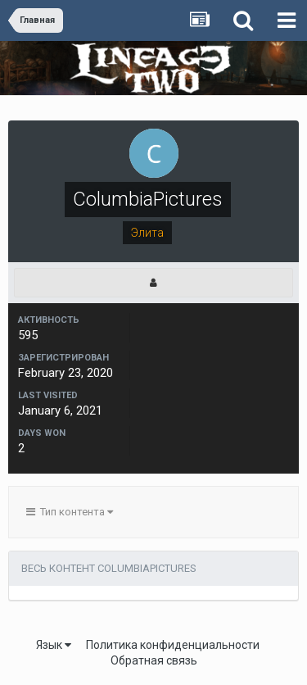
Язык (53, 644)
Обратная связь (154, 660)
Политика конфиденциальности (173, 644)
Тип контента (69, 512)
